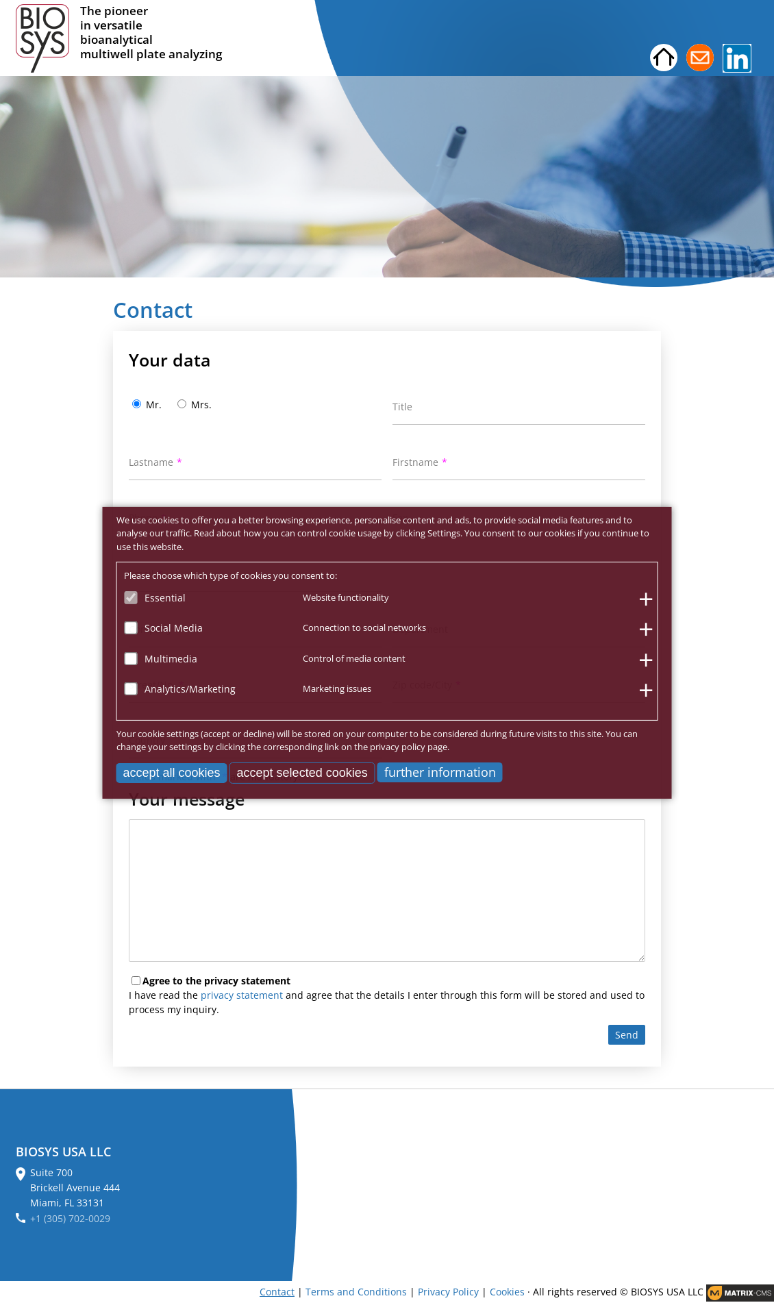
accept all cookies (172, 772)
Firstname (415, 462)
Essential (165, 597)
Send (626, 1034)
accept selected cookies (302, 772)
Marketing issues (337, 688)
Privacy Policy (448, 1291)
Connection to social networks (364, 627)
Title (402, 406)
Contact (277, 1291)
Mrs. (201, 404)
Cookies (507, 1291)
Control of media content (354, 657)
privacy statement (242, 995)
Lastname (151, 462)
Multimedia (171, 657)
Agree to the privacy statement (216, 980)
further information (440, 771)
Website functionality (346, 597)
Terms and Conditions (356, 1291)
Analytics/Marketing (190, 688)
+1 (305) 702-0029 (70, 1218)
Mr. (154, 404)
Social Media (174, 627)
